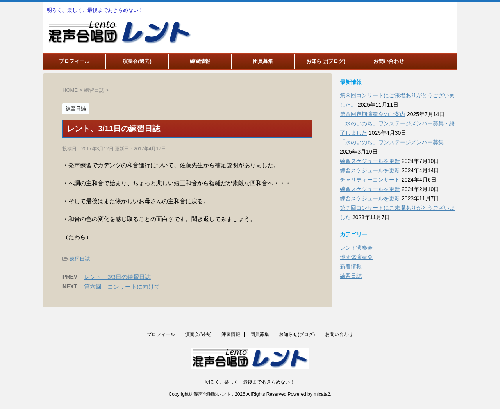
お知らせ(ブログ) (325, 61)
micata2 (322, 394)
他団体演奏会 (356, 257)
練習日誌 (80, 259)
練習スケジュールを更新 (370, 161)
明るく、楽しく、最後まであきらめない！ (250, 382)
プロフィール (74, 61)
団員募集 (263, 61)
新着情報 (351, 266)
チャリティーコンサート (370, 180)
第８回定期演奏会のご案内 (372, 114)
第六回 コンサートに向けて (122, 286)
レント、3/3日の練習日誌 (117, 276)
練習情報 (200, 61)
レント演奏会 (356, 248)
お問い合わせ (388, 61)
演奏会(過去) (137, 61)
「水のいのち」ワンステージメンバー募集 (392, 142)
